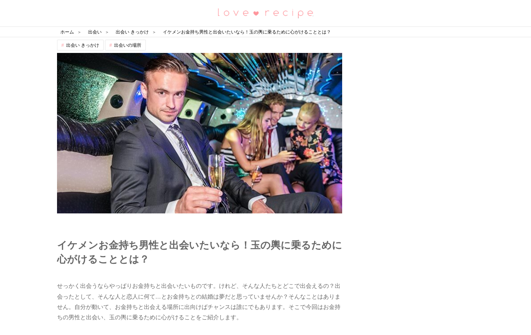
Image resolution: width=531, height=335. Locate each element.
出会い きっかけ (82, 45)
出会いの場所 (127, 45)
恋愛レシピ (265, 12)
